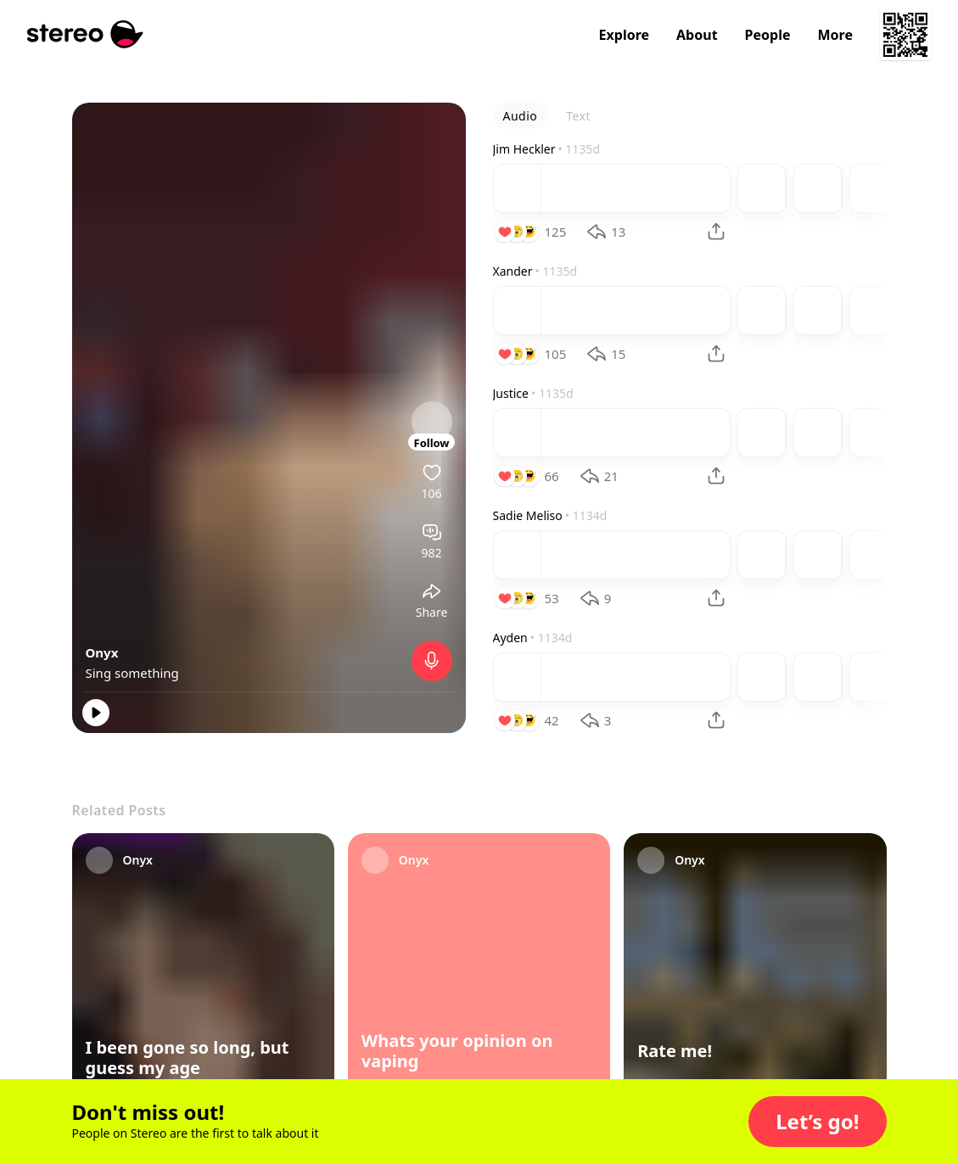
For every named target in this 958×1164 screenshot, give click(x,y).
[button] (817, 1121)
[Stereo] (85, 34)
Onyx (102, 652)
